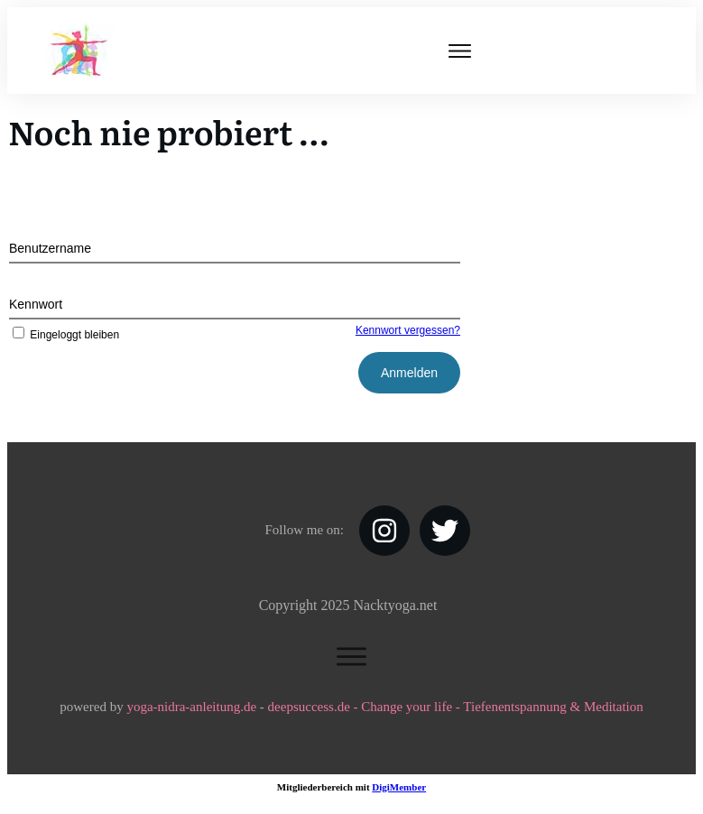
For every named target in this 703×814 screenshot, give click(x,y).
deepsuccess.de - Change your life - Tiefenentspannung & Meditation (455, 706)
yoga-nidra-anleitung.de (191, 706)
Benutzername (50, 248)
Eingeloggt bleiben (64, 334)
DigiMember (399, 787)
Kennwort (35, 304)
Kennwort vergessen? (408, 330)
